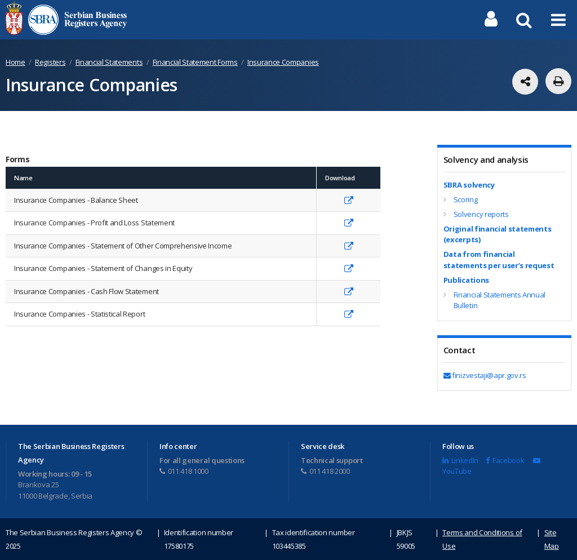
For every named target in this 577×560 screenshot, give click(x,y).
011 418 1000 (183, 471)
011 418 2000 (325, 471)
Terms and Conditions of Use (482, 539)
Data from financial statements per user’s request (498, 259)
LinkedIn (460, 460)
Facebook (505, 460)
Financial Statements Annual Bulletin (499, 300)
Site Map (551, 539)
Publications (466, 280)
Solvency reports (481, 214)
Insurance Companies (283, 62)
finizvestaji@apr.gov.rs (484, 375)
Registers (50, 62)
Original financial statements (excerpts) (497, 234)
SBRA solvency (469, 185)
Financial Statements (109, 62)
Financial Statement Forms (195, 62)
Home (15, 62)
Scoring (466, 199)
